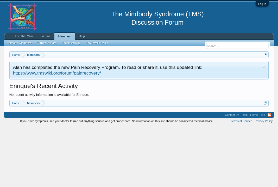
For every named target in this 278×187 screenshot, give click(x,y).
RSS (269, 115)
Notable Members (20, 42)
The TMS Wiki (24, 36)
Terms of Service (241, 121)
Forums (45, 36)
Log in (262, 3)
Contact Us (232, 114)
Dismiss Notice (264, 67)
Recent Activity (70, 42)
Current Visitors (46, 42)
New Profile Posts (96, 42)
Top (263, 114)
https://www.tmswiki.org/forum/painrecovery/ (57, 73)
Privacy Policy (264, 121)
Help (82, 36)
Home (254, 114)
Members (64, 36)
